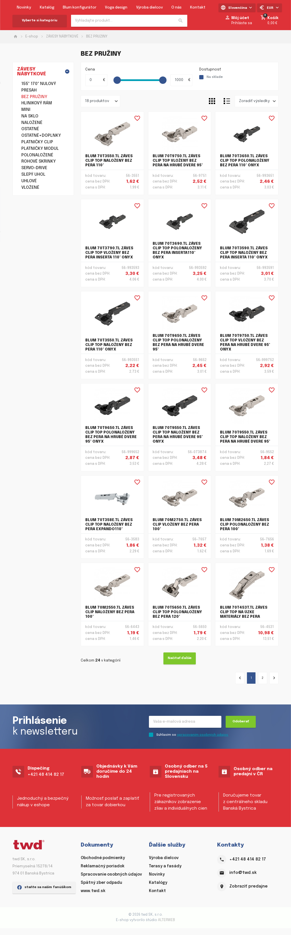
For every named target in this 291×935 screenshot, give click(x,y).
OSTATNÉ (30, 129)
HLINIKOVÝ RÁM (36, 103)
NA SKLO (29, 116)
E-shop (31, 36)
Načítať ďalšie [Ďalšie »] (180, 658)
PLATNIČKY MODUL (40, 148)
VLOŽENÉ (30, 187)
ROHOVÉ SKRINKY (38, 161)
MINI (25, 109)
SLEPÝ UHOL (33, 174)
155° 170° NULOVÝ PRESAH (38, 87)
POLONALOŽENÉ (37, 155)
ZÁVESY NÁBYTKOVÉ (62, 36)
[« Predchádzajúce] (239, 678)
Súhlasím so (192, 735)
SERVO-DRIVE (34, 168)
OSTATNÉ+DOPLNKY (41, 135)
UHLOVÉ (29, 181)
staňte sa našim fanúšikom (44, 918)
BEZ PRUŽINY (96, 36)
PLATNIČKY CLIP (37, 142)
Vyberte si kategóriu (39, 20)
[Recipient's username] (185, 722)
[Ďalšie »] (273, 678)
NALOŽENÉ (31, 123)
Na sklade (215, 77)
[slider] (117, 80)
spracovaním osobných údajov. (202, 735)
